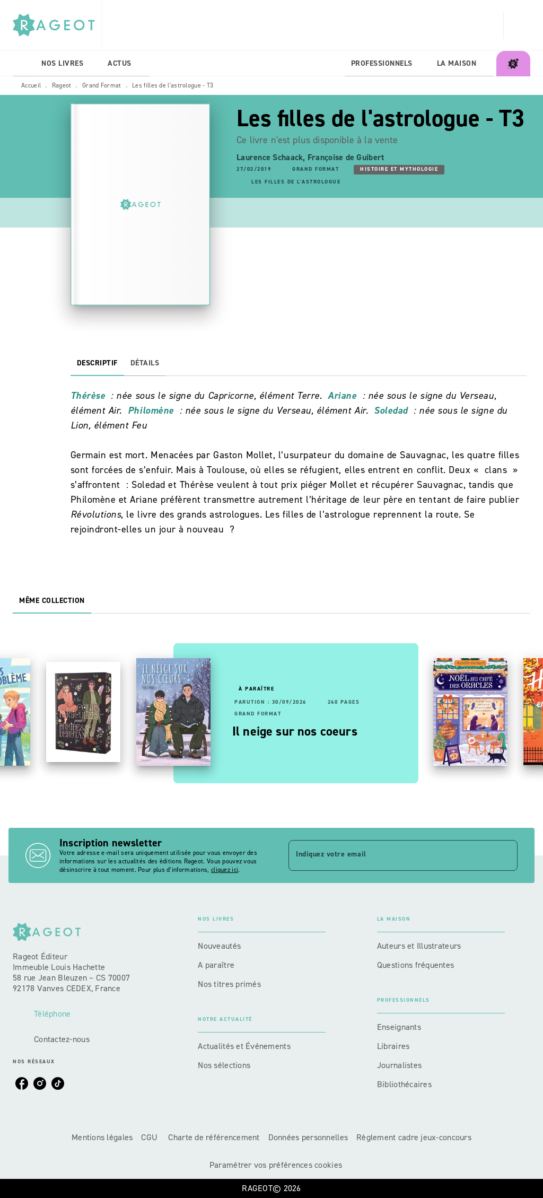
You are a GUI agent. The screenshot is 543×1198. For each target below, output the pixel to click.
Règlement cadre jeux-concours (413, 1137)
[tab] (24, 63)
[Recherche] (517, 25)
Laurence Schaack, (272, 157)
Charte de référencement (213, 1137)
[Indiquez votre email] (389, 855)
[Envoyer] (505, 855)
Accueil (31, 85)
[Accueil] (57, 25)
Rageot (62, 85)
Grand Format (101, 85)
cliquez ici (224, 869)
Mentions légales (102, 1137)
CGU (150, 1137)
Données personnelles (308, 1137)
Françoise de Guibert (346, 157)
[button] (315, 169)
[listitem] (22, 1083)
